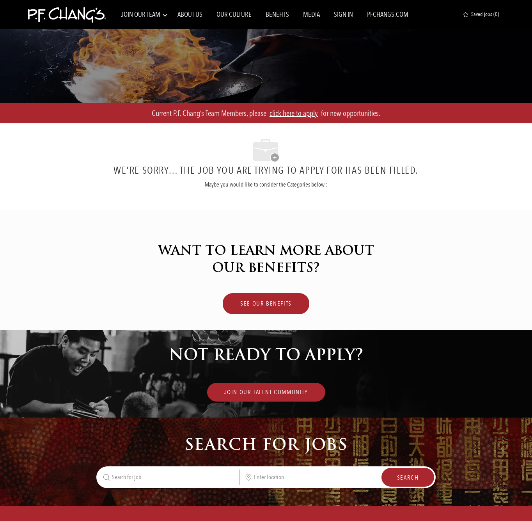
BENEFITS (277, 14)
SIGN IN (343, 14)
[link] (266, 392)
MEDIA (311, 14)
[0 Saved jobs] (481, 15)
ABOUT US (189, 14)
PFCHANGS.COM (387, 14)
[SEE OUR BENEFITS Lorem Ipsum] (266, 303)
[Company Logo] (67, 14)
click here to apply (294, 113)
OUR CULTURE (234, 14)
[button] (407, 477)
